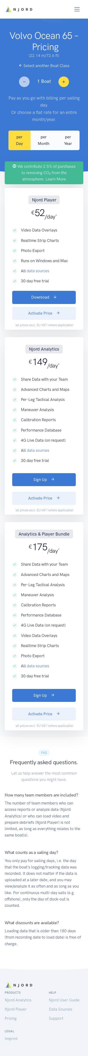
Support (56, 1018)
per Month (43, 140)
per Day (19, 140)
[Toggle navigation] (77, 9)
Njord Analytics (18, 1000)
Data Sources (60, 1009)
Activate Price (44, 313)
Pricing (11, 1018)
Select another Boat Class (44, 65)
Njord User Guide (64, 1000)
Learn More (56, 179)
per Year (68, 140)
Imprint (11, 1038)
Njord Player (16, 1009)
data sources (38, 270)
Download (44, 297)
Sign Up (44, 479)
